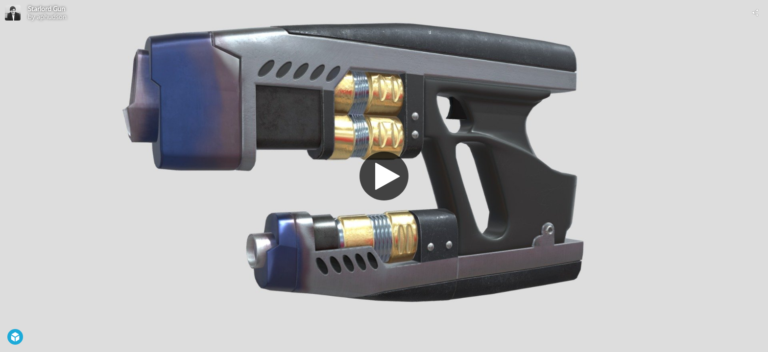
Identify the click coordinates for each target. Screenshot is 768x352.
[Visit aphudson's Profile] (13, 13)
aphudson (52, 16)
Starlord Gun (46, 8)
